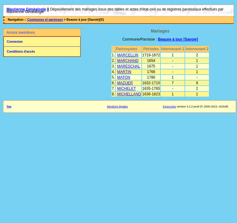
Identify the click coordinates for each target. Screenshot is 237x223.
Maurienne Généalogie (26, 9)
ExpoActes (169, 106)
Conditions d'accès (21, 51)
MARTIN (124, 72)
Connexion (15, 41)
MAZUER (125, 83)
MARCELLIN (128, 55)
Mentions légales (117, 106)
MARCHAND (128, 61)
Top (8, 106)
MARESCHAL (128, 66)
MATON (123, 77)
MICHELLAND (129, 94)
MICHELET (126, 88)
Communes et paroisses (45, 19)
